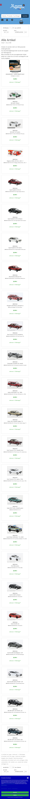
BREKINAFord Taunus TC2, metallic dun (15, 450)
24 (5, 32)
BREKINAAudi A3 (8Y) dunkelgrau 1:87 (15, 652)
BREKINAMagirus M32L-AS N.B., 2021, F (15, 161)
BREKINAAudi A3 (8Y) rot (15, 623)
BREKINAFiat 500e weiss (15, 566)
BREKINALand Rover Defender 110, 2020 (15, 537)
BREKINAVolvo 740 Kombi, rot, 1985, (15, 392)
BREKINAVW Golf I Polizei (15, 103)
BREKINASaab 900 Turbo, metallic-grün (15, 508)
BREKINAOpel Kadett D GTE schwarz (15, 218)
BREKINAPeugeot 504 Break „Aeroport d (15, 305)
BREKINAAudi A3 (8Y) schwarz (15, 595)
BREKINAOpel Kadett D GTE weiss (15, 247)
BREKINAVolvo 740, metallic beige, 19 (15, 421)
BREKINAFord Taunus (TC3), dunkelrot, (15, 334)
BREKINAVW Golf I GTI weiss (15, 132)
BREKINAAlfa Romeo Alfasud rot (15, 276)
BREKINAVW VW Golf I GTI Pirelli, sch (15, 710)
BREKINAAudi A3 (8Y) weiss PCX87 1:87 (15, 681)
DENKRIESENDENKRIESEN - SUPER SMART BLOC (15, 74)
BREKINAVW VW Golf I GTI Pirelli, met (15, 739)
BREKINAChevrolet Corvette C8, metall (15, 363)
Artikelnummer (19, 32)
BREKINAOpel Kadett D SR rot (15, 190)
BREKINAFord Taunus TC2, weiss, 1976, (15, 479)
